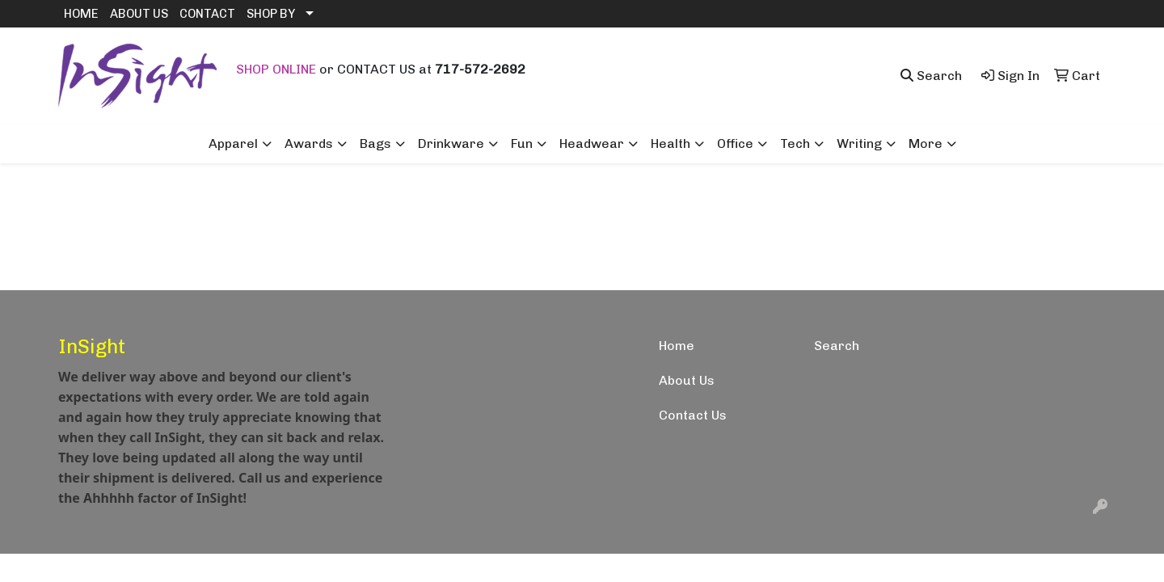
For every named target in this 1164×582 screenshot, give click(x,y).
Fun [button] (522, 143)
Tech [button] (795, 143)
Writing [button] (859, 143)
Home (676, 345)
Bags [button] (375, 143)
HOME (81, 13)
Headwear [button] (591, 143)
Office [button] (735, 143)
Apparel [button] (233, 143)
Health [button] (670, 143)
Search (836, 345)
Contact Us (693, 415)
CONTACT (207, 13)
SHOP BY (271, 13)
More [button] (926, 143)
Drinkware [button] (451, 143)
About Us (687, 380)
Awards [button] (309, 143)
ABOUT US (139, 13)
